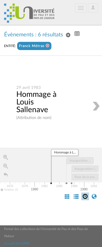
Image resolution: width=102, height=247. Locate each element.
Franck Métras (34, 46)
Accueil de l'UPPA (16, 243)
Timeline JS (9, 189)
